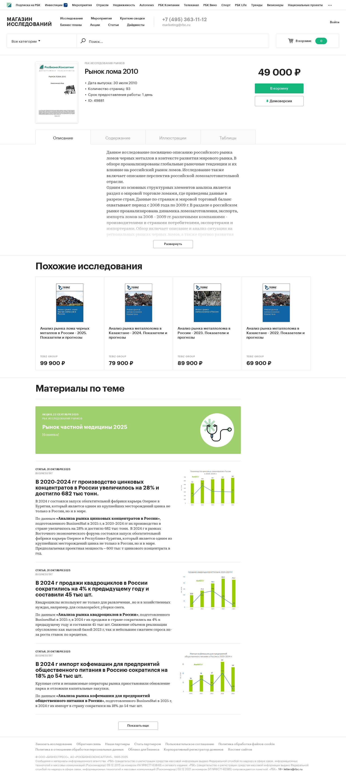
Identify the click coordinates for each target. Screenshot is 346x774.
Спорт (225, 5)
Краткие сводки (132, 18)
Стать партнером (147, 744)
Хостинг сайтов (240, 749)
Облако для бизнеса (143, 749)
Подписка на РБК (28, 5)
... (330, 4)
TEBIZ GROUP (49, 356)
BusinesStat (44, 473)
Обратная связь (89, 744)
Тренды (256, 5)
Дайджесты (135, 25)
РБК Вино (210, 5)
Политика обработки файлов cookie (246, 744)
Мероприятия (82, 5)
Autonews (146, 5)
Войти (334, 22)
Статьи (113, 25)
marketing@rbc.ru (176, 25)
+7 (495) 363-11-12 (184, 19)
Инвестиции (56, 5)
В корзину (279, 88)
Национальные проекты (305, 5)
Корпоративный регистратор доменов (193, 749)
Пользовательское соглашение (189, 744)
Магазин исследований (29, 22)
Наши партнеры (117, 744)
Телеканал (191, 5)
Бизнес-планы (71, 25)
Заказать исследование (53, 744)
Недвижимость (124, 5)
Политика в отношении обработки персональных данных (79, 749)
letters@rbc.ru (293, 769)
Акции (95, 25)
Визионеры (275, 5)
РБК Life (241, 5)
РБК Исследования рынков (105, 63)
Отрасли (102, 5)
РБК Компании (168, 5)
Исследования (71, 18)
